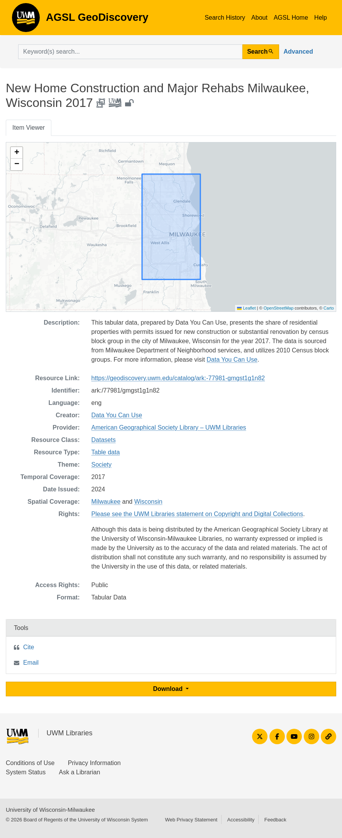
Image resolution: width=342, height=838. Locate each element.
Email (31, 662)
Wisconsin (148, 501)
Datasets (103, 440)
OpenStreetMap (279, 308)
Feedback (275, 820)
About (259, 17)
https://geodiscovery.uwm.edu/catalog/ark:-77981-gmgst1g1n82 (178, 378)
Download (169, 689)
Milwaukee (106, 501)
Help (320, 17)
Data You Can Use (232, 359)
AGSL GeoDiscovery (26, 20)
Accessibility (240, 820)
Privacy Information (94, 763)
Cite (28, 647)
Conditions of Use (30, 763)
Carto (328, 308)
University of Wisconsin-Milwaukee (50, 809)
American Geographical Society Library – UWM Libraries (168, 427)
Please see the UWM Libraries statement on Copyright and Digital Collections (197, 514)
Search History (225, 17)
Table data (105, 452)
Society (101, 464)
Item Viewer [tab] (28, 127)
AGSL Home (291, 17)
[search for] (130, 51)
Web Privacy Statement (191, 820)
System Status (26, 772)
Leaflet (246, 308)
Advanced (298, 51)
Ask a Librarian (79, 772)
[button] (16, 153)
